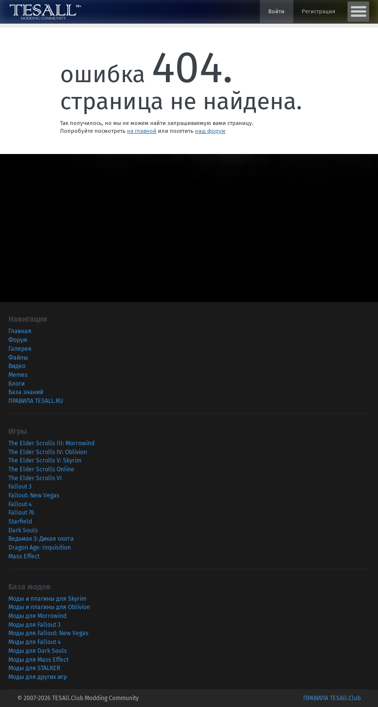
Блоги (16, 383)
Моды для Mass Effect (38, 659)
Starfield (20, 521)
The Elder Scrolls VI (35, 478)
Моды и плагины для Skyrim (47, 598)
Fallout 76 (21, 512)
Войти (276, 11)
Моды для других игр (37, 677)
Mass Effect (23, 556)
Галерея (20, 348)
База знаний (25, 392)
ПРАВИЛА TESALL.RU (35, 401)
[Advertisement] (189, 223)
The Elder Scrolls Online (41, 469)
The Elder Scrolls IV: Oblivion (47, 452)
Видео (17, 366)
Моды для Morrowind (37, 616)
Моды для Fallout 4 (34, 642)
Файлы (18, 357)
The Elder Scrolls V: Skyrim (44, 460)
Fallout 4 (20, 504)
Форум (17, 340)
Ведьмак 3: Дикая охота (41, 538)
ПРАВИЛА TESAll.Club (332, 698)
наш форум (210, 130)
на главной (142, 130)
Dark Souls (23, 530)
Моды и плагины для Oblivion (49, 607)
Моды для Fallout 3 (34, 624)
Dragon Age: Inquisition (39, 547)
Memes (18, 374)
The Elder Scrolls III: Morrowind (51, 443)
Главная (20, 331)
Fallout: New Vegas (34, 495)
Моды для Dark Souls (37, 650)
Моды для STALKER (34, 668)
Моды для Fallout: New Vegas (48, 633)
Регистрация (318, 11)
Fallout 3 (20, 486)
